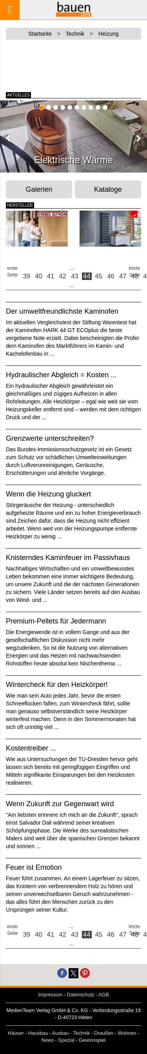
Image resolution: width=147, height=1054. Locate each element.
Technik (81, 1033)
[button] (9, 138)
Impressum (50, 995)
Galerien (39, 189)
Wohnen (127, 1033)
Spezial (66, 1040)
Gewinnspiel (92, 1040)
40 (38, 276)
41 (50, 276)
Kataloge (108, 189)
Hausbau (38, 1033)
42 (63, 276)
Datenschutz (80, 995)
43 (74, 276)
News (48, 1040)
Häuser (16, 1033)
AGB (103, 995)
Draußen (103, 1033)
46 (110, 276)
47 (123, 276)
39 (27, 276)
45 (99, 276)
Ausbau (60, 1033)
